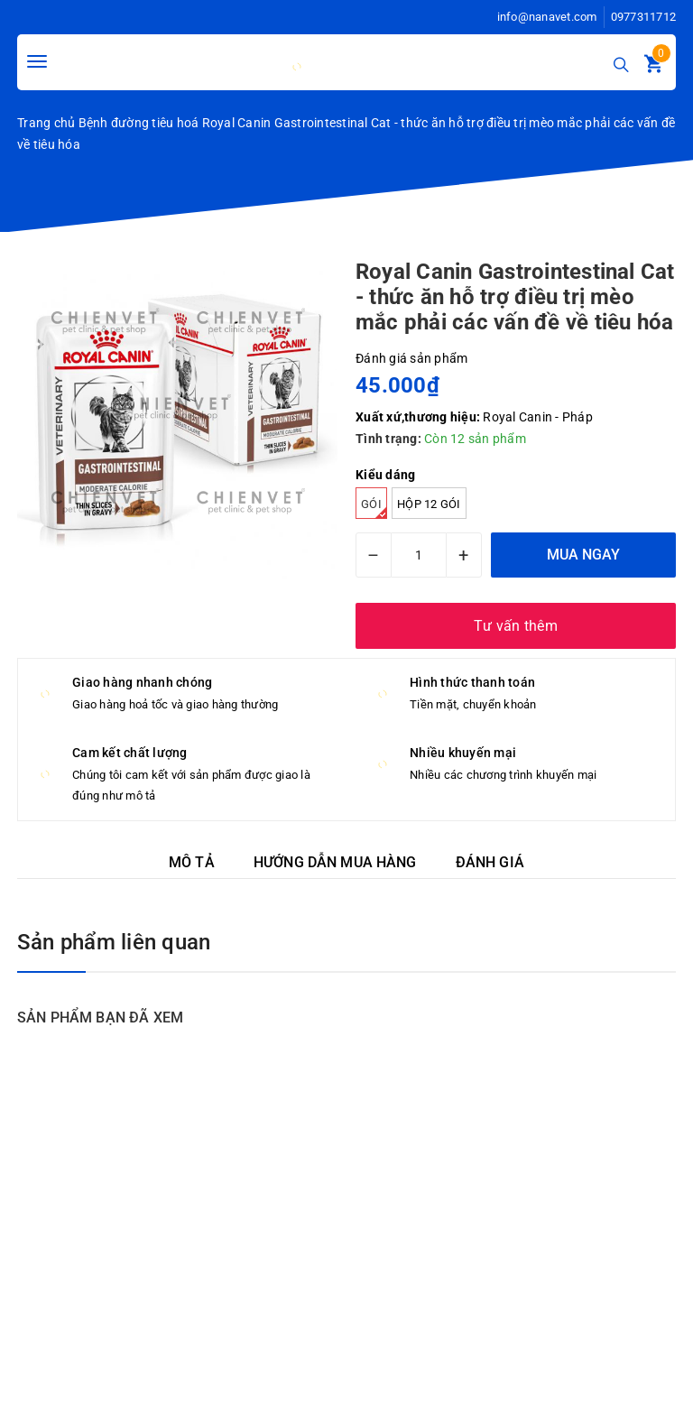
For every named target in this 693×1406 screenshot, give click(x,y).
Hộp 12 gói (429, 504)
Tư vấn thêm (516, 625)
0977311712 (644, 16)
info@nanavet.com (547, 16)
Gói (374, 508)
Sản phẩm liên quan (113, 942)
